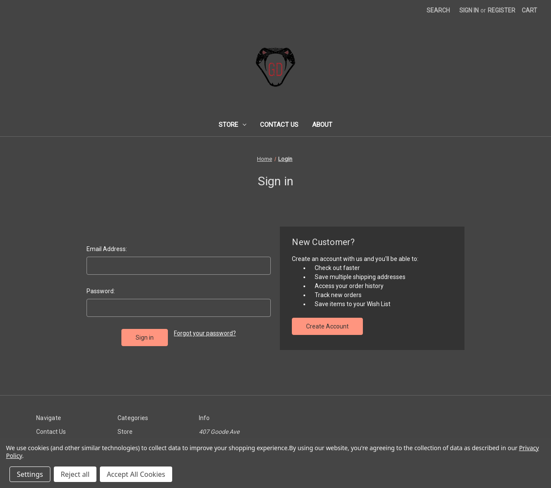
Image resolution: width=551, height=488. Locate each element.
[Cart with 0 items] (529, 10)
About (322, 125)
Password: (101, 291)
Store (232, 125)
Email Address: (107, 249)
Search (438, 10)
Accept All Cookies (136, 474)
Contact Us (279, 125)
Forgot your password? (205, 333)
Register (501, 10)
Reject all (75, 474)
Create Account (327, 326)
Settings (30, 474)
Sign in (469, 10)
